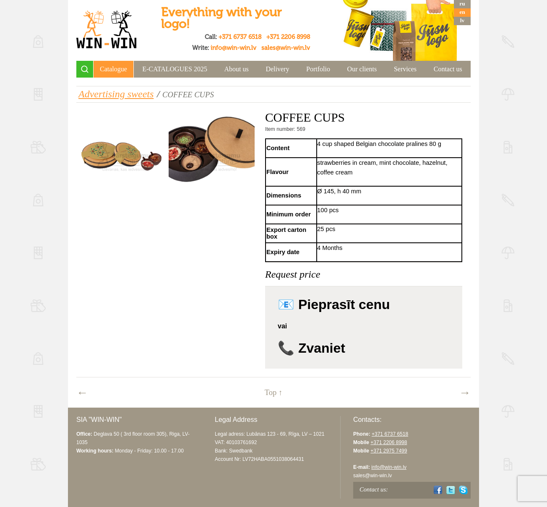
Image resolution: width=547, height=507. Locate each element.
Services (405, 69)
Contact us (448, 69)
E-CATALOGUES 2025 (174, 69)
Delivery (277, 69)
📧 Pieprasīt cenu (334, 304)
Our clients (362, 69)
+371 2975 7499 (388, 451)
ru (462, 3)
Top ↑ (274, 392)
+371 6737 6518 (240, 37)
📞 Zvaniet (311, 348)
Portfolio (318, 69)
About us (236, 69)
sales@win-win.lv (285, 48)
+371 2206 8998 (288, 37)
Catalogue (113, 69)
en (462, 12)
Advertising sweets (116, 93)
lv (462, 20)
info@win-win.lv (233, 48)
